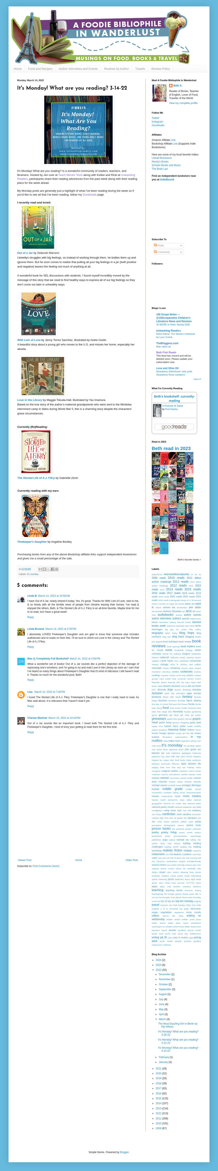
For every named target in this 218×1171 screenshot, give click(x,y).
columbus (166, 672)
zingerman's (157, 945)
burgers (186, 653)
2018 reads (188, 593)
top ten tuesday (184, 901)
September (165, 989)
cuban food (170, 679)
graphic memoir (185, 719)
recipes (188, 850)
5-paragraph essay (177, 600)
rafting (193, 840)
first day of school (160, 704)
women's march (159, 930)
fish (179, 704)
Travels (140, 68)
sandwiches (171, 861)
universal (173, 909)
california (174, 657)
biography (157, 633)
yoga (191, 937)
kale (168, 753)
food (166, 707)
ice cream (196, 733)
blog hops (186, 632)
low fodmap (188, 767)
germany (163, 715)
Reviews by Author (116, 68)
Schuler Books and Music (166, 165)
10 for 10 (196, 574)
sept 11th (196, 865)
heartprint (162, 730)
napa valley (186, 800)
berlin (198, 625)
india (165, 741)
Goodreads (90, 194)
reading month (171, 847)
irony (158, 746)
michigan (186, 785)
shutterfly (191, 868)
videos (155, 915)
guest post (195, 722)
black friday (171, 633)
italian (198, 746)
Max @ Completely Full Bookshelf (47, 658)
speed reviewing (159, 879)
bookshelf (179, 650)
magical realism (170, 771)
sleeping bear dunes (190, 872)
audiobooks (166, 614)
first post (173, 704)
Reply (30, 617)
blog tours (178, 636)
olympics (192, 818)
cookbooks (186, 671)
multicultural (166, 796)
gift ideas (174, 715)
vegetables (166, 912)
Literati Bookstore (162, 157)
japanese (173, 749)
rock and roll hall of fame (169, 858)
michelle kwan (174, 785)
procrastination (180, 836)
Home (18, 68)
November (165, 979)
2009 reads (159, 577)
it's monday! (189, 746)
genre (154, 715)
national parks (194, 803)
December (165, 974)
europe (197, 693)
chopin (166, 668)
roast (154, 858)
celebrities (184, 661)
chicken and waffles (190, 664)
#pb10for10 (157, 574)
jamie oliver (162, 749)
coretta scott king (177, 675)
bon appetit (157, 641)
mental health (186, 778)
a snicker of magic (166, 604)
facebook (156, 697)
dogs (170, 689)
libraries (192, 763)
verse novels (193, 912)
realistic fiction (172, 850)
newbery (196, 810)
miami (180, 782)
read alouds (173, 843)
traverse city (166, 905)
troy (193, 905)
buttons (155, 657)
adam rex (189, 603)
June (162, 1004)
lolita (162, 767)
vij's (173, 916)
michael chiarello (192, 782)
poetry (155, 832)
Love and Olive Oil (167, 368)
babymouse (195, 618)
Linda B (32, 595)
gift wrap (184, 715)
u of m (164, 909)
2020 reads (164, 596)
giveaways (159, 718)
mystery (196, 796)
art (194, 611)
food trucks (175, 708)
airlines (166, 607)
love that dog (173, 767)
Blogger (124, 1152)
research (197, 850)
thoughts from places (171, 897)
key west (165, 756)
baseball (180, 626)
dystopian (157, 693)
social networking (192, 876)
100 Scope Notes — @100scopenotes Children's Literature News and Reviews (174, 318)
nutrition (155, 818)
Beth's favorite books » (189, 559)
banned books (184, 622)
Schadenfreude (194, 861)
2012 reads (178, 585)
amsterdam (182, 607)
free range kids (164, 711)
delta (160, 686)
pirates (188, 829)
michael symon (159, 785)
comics (175, 671)
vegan (155, 912)
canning (190, 657)
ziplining (167, 945)
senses (188, 865)
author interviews (161, 618)
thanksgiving (157, 894)
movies (155, 796)
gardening (196, 711)
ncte (199, 807)
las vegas (164, 760)
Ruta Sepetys (171, 409)
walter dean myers (178, 923)
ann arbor (195, 607)
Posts (159, 245)
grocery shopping (180, 722)
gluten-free (172, 719)
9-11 (189, 600)
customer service (185, 679)
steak (198, 879)
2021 (159, 1068)
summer (181, 883)
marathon (183, 771)
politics (198, 832)
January (164, 1062)
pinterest (180, 829)
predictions (157, 836)
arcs (188, 611)
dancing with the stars (179, 682)
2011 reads (181, 581)
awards (185, 618)
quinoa (172, 840)
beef (192, 626)
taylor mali (165, 886)
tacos (198, 883)
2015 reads (192, 589)
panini (166, 821)
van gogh (184, 909)
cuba (161, 679)
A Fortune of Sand (172, 405)
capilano (155, 661)
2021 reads (176, 596)
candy (182, 657)
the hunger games (172, 894)
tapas (154, 886)
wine (199, 926)
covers (189, 675)
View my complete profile (183, 103)
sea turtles (171, 865)
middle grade (172, 789)
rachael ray (183, 839)
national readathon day (185, 807)
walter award (158, 923)
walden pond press (191, 919)
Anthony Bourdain (172, 611)
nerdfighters (157, 810)
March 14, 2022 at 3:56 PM (85, 658)
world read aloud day (176, 934)
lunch (198, 767)
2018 (159, 1083)
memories (174, 778)
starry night (190, 879)
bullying (177, 654)
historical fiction (177, 729)
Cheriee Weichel (37, 717)
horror (198, 730)
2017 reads (174, 593)
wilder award (190, 926)
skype (162, 872)
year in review (180, 937)
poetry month (186, 832)
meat (198, 774)
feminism (172, 700)
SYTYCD (190, 883)
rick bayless (175, 854)
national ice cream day (174, 803)
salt (199, 858)
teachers (197, 886)
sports (171, 879)
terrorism (189, 890)
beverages (157, 629)
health (190, 726)
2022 (159, 969)
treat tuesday (179, 905)
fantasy (187, 696)
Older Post (132, 860)
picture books (161, 828)
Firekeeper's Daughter (32, 541)
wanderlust (196, 923)
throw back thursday (191, 897)
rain (199, 840)
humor (155, 733)
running (193, 858)
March (163, 1019)
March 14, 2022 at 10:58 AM (54, 595)
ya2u (170, 937)
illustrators (167, 737)
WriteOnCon (195, 934)
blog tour (166, 637)
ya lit (163, 937)
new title (187, 810)
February (164, 1057)
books (168, 650)
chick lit (174, 664)
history (190, 729)
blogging (189, 636)
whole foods (178, 926)
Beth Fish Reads (166, 352)
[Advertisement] (78, 826)
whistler (168, 926)
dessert (167, 686)
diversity (162, 689)
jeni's (181, 749)
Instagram (157, 121)
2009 (159, 1128)
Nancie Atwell (159, 800)
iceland (155, 737)
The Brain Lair (160, 168)
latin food (174, 760)
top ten (171, 901)
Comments (162, 252)
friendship (178, 711)
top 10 (164, 901)
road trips (196, 854)
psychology (196, 836)
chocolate (157, 668)
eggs (189, 693)
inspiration (185, 741)
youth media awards (171, 941)
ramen (155, 843)
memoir (164, 777)
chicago (164, 664)
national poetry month (163, 807)
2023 (159, 964)
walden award (173, 919)
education (180, 693)
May (161, 1009)
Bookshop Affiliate (162, 143)
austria (179, 615)
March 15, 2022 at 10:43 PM (64, 717)
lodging (155, 767)
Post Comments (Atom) (46, 866)
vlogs (180, 916)
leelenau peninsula (161, 764)
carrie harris (167, 660)
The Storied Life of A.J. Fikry (36, 478)
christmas (175, 668)
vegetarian (179, 912)
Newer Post (24, 860)
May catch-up (163, 346)
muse (177, 796)
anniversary (157, 611)
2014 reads (174, 589)
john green (190, 749)
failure (165, 697)
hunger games (166, 733)
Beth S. (177, 85)
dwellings (187, 690)
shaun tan (181, 868)
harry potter (179, 726)
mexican (162, 781)
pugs (164, 839)
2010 (159, 1123)
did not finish (194, 686)
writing (155, 937)
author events (192, 614)
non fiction (156, 814)
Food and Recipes (40, 68)
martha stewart (188, 774)
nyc (162, 818)
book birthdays (170, 641)
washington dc (158, 926)
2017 (159, 1088)
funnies (187, 711)
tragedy (197, 901)
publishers (156, 840)
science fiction (159, 865)
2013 (191, 586)
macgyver (156, 771)
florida (191, 704)
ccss (176, 661)
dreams (177, 690)
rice (167, 854)
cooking (156, 675)
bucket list (167, 654)
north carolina (184, 814)
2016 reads (158, 593)
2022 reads (189, 596)
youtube (187, 941)
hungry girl (180, 733)
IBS (188, 733)
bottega (189, 650)
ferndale (181, 700)
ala (173, 607)
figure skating (194, 700)
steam (154, 883)
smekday (156, 876)
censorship (195, 660)
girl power (196, 715)
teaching (157, 890)
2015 (159, 1098)
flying (159, 708)
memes (155, 778)
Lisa (30, 691)
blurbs (198, 637)
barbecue (171, 626)
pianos (181, 825)
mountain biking (171, 792)
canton (198, 657)
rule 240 (185, 858)
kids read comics (184, 756)
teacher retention (182, 886)
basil (187, 626)
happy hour (157, 726)
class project (195, 668)
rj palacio (187, 854)
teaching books (174, 890)
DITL (154, 690)
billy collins (195, 629)
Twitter (155, 118)
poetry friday (169, 832)
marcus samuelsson (170, 774)
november (196, 814)
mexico (172, 782)
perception (156, 825)
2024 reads (163, 600)
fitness (184, 704)
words (154, 934)
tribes (188, 905)
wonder (172, 930)
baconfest (163, 622)
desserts (175, 686)
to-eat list (156, 901)
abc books (179, 604)
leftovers (176, 764)
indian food (174, 741)
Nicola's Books (160, 161)
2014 (162, 589)
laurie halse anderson (190, 760)
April (162, 1014)
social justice (177, 876)
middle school (193, 789)
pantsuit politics (179, 821)
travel (155, 904)
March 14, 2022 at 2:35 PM (61, 628)
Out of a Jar (25, 252)
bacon (155, 622)
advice (158, 607)
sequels (155, 868)
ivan (154, 749)
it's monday (32, 574)
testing (198, 890)
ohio (166, 818)
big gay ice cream (176, 629)
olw (185, 818)
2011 (159, 1118)
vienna (166, 916)
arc (183, 611)
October (164, 984)
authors (176, 618)
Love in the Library (29, 400)
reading (186, 843)
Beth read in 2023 (171, 448)
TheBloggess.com (167, 343)
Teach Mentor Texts (70, 175)
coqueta (164, 675)
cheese (155, 664)
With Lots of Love (29, 340)
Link (173, 140)
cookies (197, 672)
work (161, 934)
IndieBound (167, 179)
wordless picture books (189, 930)
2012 (159, 1113)
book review (185, 641)
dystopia (196, 689)
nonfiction (168, 814)
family (178, 697)
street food (170, 883)
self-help (181, 865)
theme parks (188, 894)
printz (167, 836)
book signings (173, 646)
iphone (194, 741)
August (163, 994)
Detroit (184, 686)
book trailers (188, 646)
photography (169, 825)
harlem (167, 726)
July (161, 999)
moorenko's (157, 792)
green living (165, 722)
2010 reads (176, 577)
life (199, 763)
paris (191, 821)
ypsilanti (197, 941)
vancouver (195, 908)
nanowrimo (173, 800)
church (184, 668)
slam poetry (173, 872)
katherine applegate (181, 753)
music (186, 796)
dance (163, 682)
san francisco (158, 861)
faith (172, 697)
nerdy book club (172, 810)
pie (173, 829)
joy (162, 753)
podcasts (197, 829)
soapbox (165, 876)
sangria (182, 861)
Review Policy (160, 68)
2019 (159, 1078)
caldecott (164, 657)
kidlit (173, 756)
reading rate (186, 847)
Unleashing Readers (168, 330)
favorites (162, 700)
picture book (193, 825)
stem (161, 883)
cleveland (156, 672)
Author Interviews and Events (78, 68)
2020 (159, 1073)
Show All (197, 379)
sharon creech (167, 868)
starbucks (179, 879)
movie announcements (190, 792)
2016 (159, 1093)
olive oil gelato (176, 818)
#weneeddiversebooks (176, 574)
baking (173, 622)
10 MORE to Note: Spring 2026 (173, 324)
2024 (159, 960)
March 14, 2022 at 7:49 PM (49, 691)
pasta (198, 821)
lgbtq (183, 763)
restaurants (158, 854)
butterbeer (196, 654)
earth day (169, 693)
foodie (184, 708)
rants (162, 843)
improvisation (181, 737)
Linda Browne (35, 628)
